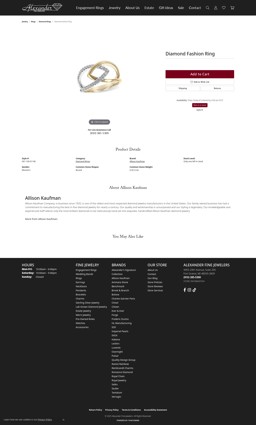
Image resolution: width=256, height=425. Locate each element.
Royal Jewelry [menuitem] (119, 380)
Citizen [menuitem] (115, 306)
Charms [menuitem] (80, 298)
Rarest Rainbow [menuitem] (120, 364)
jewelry (25, 21)
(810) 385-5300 (99, 133)
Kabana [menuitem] (116, 339)
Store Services (155, 290)
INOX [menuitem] (114, 335)
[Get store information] (194, 281)
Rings (33, 21)
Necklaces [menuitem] (81, 286)
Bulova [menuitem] (115, 294)
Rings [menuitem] (79, 278)
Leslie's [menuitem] (116, 343)
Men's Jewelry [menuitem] (83, 314)
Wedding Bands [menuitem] (84, 274)
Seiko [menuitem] (115, 384)
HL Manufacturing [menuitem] (122, 323)
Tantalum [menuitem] (117, 392)
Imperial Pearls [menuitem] (120, 331)
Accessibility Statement (155, 409)
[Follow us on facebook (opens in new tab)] (185, 290)
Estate (149, 7)
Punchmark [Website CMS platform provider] (133, 420)
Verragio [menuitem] (116, 396)
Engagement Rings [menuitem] (86, 270)
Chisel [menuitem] (115, 302)
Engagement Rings (90, 7)
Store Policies (155, 282)
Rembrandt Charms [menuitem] (122, 368)
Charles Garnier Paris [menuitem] (123, 298)
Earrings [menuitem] (80, 282)
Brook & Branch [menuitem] (120, 290)
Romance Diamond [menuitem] (122, 372)
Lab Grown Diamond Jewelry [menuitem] (91, 306)
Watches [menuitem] (80, 323)
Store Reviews (155, 286)
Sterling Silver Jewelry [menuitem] (87, 302)
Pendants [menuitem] (81, 290)
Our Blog (152, 278)
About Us (132, 7)
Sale (181, 7)
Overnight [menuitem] (117, 351)
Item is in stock (199, 105)
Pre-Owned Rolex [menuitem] (85, 319)
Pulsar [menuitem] (115, 355)
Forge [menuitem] (115, 314)
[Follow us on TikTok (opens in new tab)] (194, 290)
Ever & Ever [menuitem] (118, 310)
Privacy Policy (112, 409)
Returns (217, 88)
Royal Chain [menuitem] (118, 376)
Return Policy (95, 409)
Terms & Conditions (131, 409)
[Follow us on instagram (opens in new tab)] (189, 290)
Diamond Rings (45, 21)
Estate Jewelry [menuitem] (83, 310)
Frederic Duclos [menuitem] (120, 319)
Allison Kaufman (137, 161)
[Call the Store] (192, 277)
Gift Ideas (166, 7)
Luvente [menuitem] (116, 347)
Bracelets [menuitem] (81, 294)
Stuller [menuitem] (115, 388)
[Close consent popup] (63, 420)
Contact (195, 7)
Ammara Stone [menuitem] (120, 282)
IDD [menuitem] (114, 327)
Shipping (183, 88)
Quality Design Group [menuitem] (123, 359)
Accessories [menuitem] (82, 327)
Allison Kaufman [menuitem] (121, 278)
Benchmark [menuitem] (118, 286)
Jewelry (114, 7)
